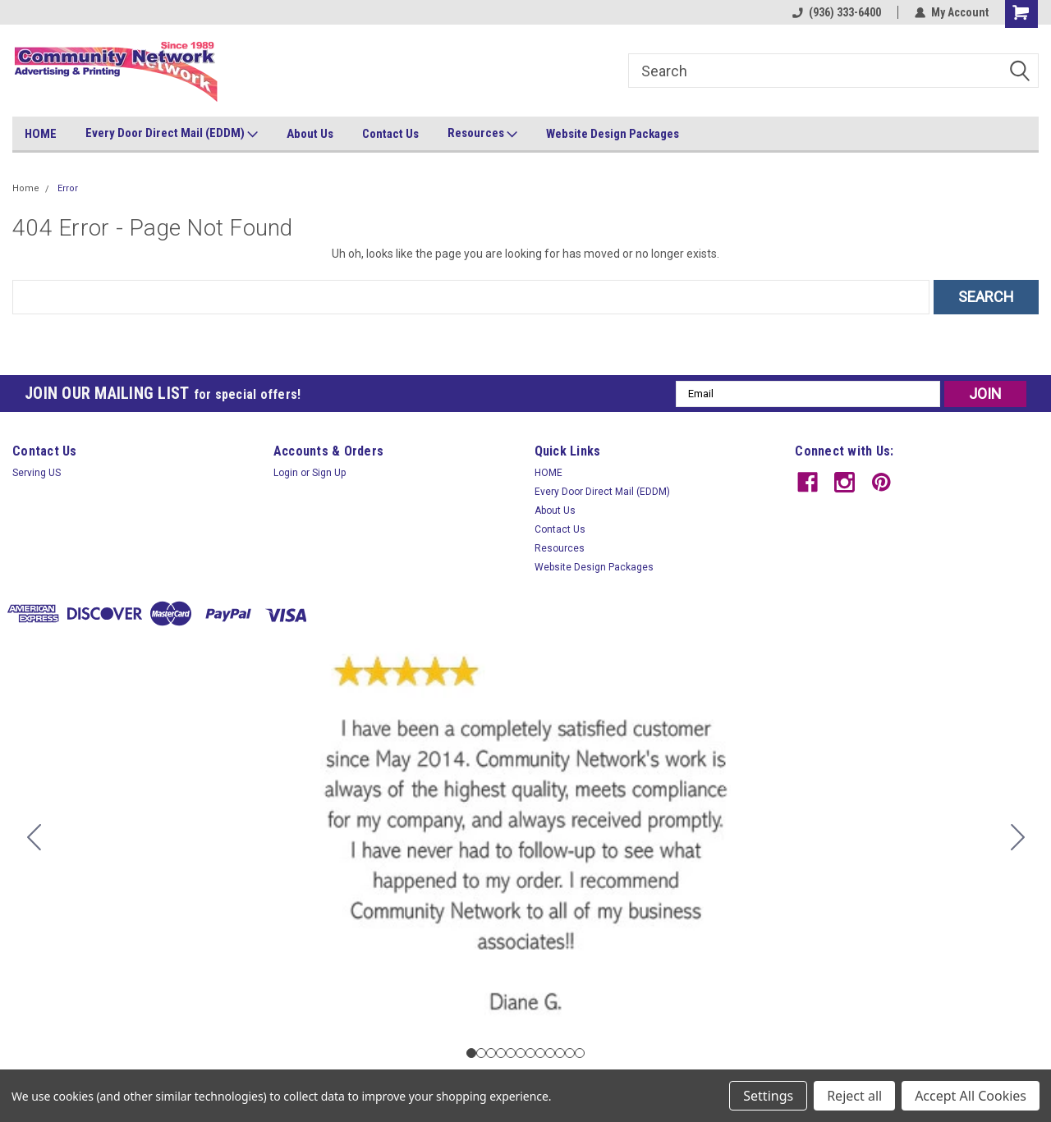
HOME (41, 133)
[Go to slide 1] (471, 1053)
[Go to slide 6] (521, 1053)
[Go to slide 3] (491, 1053)
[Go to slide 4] (501, 1053)
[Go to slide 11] (570, 1053)
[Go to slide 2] (1017, 837)
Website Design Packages (612, 133)
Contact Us (390, 133)
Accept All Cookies (970, 1096)
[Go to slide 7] (530, 1053)
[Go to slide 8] (540, 1053)
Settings (768, 1096)
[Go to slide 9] (550, 1053)
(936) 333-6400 (836, 12)
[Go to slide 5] (511, 1053)
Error (67, 188)
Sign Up (329, 473)
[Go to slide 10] (560, 1053)
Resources (482, 134)
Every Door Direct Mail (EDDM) (171, 134)
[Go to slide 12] (33, 837)
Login (285, 473)
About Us (310, 133)
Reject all (854, 1096)
